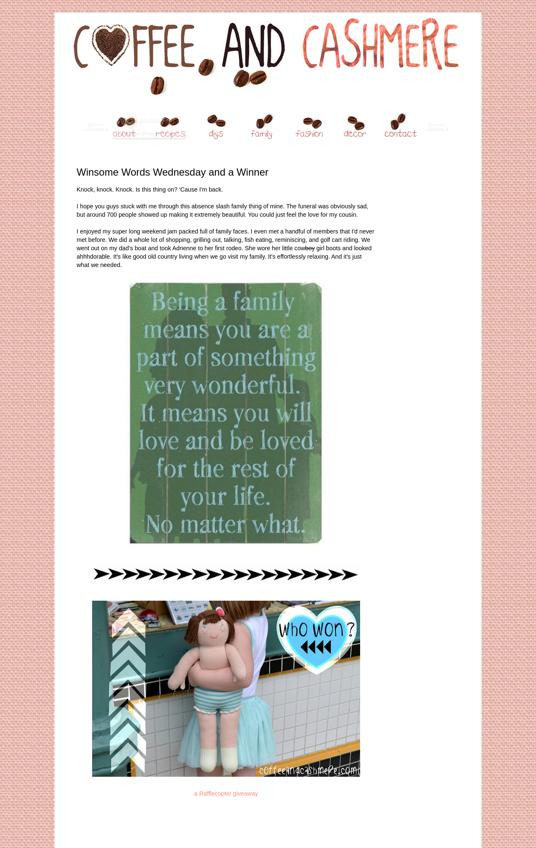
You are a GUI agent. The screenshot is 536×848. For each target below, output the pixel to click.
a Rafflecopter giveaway (226, 793)
